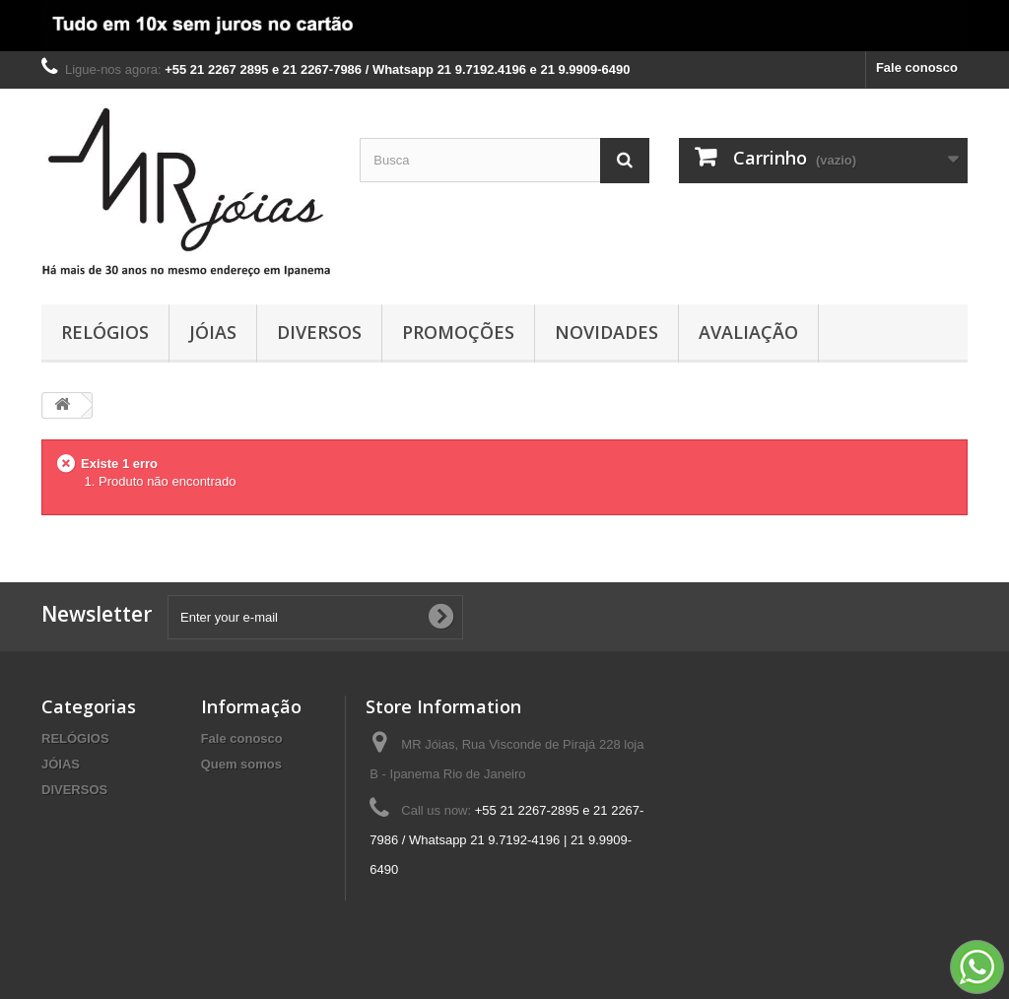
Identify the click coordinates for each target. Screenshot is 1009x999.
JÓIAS (212, 332)
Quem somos (241, 764)
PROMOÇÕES (458, 332)
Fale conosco (917, 67)
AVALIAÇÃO (748, 332)
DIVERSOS (319, 332)
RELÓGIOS (105, 332)
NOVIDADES (606, 332)
